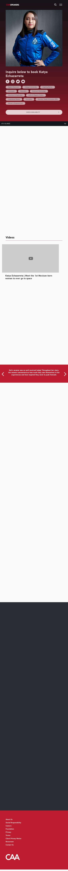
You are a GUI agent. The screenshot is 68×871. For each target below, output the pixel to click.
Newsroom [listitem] (10, 842)
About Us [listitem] (9, 819)
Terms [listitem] (8, 835)
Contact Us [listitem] (10, 845)
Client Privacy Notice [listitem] (13, 839)
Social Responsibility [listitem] (13, 823)
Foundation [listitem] (10, 829)
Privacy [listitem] (8, 832)
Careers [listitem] (8, 826)
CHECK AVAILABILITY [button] (42, 112)
